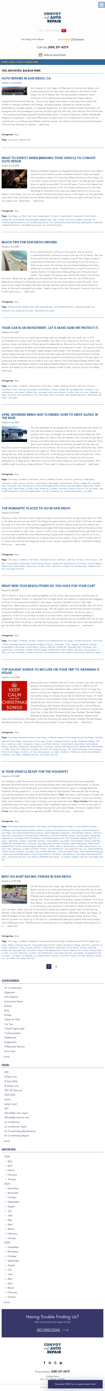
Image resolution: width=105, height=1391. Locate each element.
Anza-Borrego (46, 307)
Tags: (6, 1065)
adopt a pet (10, 1104)
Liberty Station (90, 846)
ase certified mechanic (64, 307)
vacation (24, 752)
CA (36, 395)
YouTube (60, 1364)
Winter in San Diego (10, 752)
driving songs (80, 566)
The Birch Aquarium (83, 641)
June (10, 1215)
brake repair (43, 216)
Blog (12, 62)
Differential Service (14, 1046)
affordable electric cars (16, 1117)
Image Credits (45, 1387)
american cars (8, 311)
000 (6, 1072)
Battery (8, 1006)
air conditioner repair (52, 225)
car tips (45, 491)
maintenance (34, 386)
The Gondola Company (82, 833)
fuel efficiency (68, 854)
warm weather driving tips (91, 851)
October (12, 1197)
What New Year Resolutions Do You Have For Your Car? (48, 586)
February (12, 1174)
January (12, 1179)
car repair (59, 395)
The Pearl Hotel (31, 835)
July (9, 1211)
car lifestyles (27, 956)
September (13, 1201)
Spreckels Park (76, 389)
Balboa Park (31, 62)
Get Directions (48, 1330)
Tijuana (22, 483)
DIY (18, 749)
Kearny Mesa (59, 392)
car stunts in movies (67, 956)
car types (16, 956)
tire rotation (32, 857)
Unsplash (66, 171)
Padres (63, 486)
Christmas (6, 754)
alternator (98, 222)
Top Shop (79, 650)
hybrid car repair (93, 652)
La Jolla (61, 220)
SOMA (56, 386)
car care (69, 220)
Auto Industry (11, 996)
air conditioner (12, 1122)
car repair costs (45, 392)
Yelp (55, 1364)
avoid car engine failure (30, 491)
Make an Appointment (55, 54)
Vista (15, 389)
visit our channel (49, 30)
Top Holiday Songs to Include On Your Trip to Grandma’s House (50, 671)
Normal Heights (32, 220)
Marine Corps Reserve (90, 752)
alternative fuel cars (17, 857)
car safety (12, 398)
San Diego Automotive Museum (22, 737)
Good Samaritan (79, 749)
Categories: (10, 980)
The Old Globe (82, 835)
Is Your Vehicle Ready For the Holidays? (35, 772)
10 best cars (10, 1076)
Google (49, 1364)
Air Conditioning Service (37, 222)
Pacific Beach (90, 216)
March (11, 1170)
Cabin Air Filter (12, 1019)
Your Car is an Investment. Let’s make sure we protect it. (50, 328)
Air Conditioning (12, 987)
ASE (54, 220)
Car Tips (8, 1024)
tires (9, 849)
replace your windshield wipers (16, 854)
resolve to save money (74, 652)
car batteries (18, 220)
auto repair (13, 140)
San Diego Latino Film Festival (27, 838)
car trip (33, 752)
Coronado (88, 389)
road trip (78, 479)
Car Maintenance (57, 222)
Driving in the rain (76, 488)
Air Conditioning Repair (16, 1135)
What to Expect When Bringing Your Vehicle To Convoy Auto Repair (49, 159)
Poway (54, 389)
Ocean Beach (66, 216)
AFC (6, 1108)
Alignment (9, 992)
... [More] (6, 1057)
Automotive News (13, 1001)
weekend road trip (30, 754)
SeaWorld (84, 644)
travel (19, 744)
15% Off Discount (13, 1090)
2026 (7, 1156)
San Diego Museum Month (23, 830)
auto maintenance (26, 486)
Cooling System (12, 1033)
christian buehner (49, 171)
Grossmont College (35, 644)
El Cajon (54, 216)
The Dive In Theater (59, 835)
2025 (7, 1183)
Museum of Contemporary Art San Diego (55, 641)
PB (67, 838)
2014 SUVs (9, 1094)
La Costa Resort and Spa (85, 826)
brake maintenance (11, 225)
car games (78, 953)
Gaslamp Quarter (68, 386)
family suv (65, 752)
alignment (65, 833)
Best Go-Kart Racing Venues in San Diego (36, 877)
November (13, 1192)
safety (4, 488)
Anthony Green (14, 307)
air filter (22, 216)
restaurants (32, 566)
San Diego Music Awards (49, 843)
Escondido (78, 216)
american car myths (24, 311)
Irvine (77, 392)
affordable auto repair (31, 225)
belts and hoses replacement (79, 222)
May (10, 1161)
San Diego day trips (58, 749)
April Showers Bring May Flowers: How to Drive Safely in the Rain (50, 416)
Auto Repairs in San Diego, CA (26, 78)
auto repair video (46, 395)
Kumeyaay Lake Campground (74, 843)
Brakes (7, 1015)
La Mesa (78, 220)
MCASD (32, 641)
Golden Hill (6, 220)
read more (44, 124)
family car (75, 752)
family (73, 741)
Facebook (44, 1364)
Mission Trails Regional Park (47, 486)
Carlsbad (23, 386)
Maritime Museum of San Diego (80, 941)
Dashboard (10, 1037)
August (11, 1206)
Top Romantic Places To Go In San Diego (36, 508)
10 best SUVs (10, 1081)
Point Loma (32, 216)
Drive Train (9, 1051)
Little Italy (51, 647)
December (13, 1188)
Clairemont (6, 389)
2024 (7, 1242)
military (70, 650)
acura (7, 1099)
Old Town (82, 386)
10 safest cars (11, 1085)
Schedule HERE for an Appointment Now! (75, 1384)
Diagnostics (10, 1042)
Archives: (9, 1149)
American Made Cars (85, 307)
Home (5, 62)
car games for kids (92, 953)
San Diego (13, 216)
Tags (20, 62)
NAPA (97, 486)
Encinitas (88, 220)
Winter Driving (95, 749)
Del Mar (22, 389)
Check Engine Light (14, 1028)
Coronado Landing (91, 541)
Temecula (94, 392)
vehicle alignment (52, 833)
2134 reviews (77, 39)
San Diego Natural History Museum (27, 833)
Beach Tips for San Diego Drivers (29, 242)
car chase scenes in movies (46, 956)
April (10, 1165)
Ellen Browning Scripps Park (44, 528)
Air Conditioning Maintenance (20, 1131)
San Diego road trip (15, 569)
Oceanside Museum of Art (53, 838)
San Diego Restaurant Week (60, 826)
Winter (43, 849)
